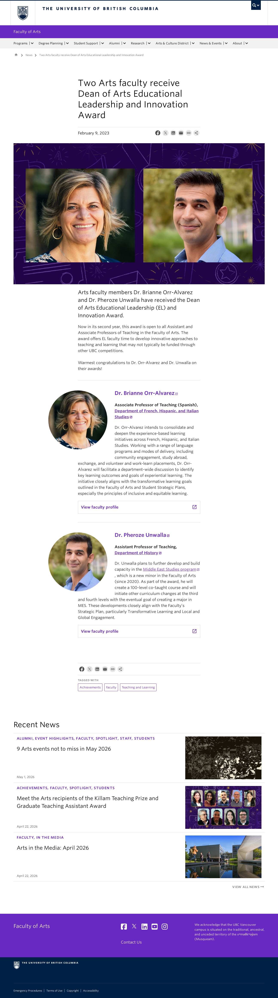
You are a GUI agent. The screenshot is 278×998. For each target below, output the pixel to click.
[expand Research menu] (149, 43)
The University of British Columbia (22, 13)
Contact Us (131, 942)
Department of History (136, 553)
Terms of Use (54, 990)
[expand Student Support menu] (102, 43)
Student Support (86, 43)
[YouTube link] (156, 928)
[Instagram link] (166, 928)
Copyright (73, 990)
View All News (248, 887)
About (237, 43)
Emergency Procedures (28, 990)
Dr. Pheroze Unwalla (140, 535)
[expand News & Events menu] (226, 43)
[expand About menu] (247, 43)
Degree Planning (51, 43)
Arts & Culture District (172, 43)
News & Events (211, 43)
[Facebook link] (125, 928)
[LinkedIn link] (146, 928)
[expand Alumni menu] (124, 43)
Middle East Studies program (169, 569)
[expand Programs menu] (32, 43)
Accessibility (91, 990)
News (29, 55)
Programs (20, 43)
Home (16, 54)
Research (137, 43)
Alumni (114, 43)
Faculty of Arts (27, 31)
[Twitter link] (136, 928)
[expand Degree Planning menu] (67, 43)
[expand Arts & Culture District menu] (193, 43)
